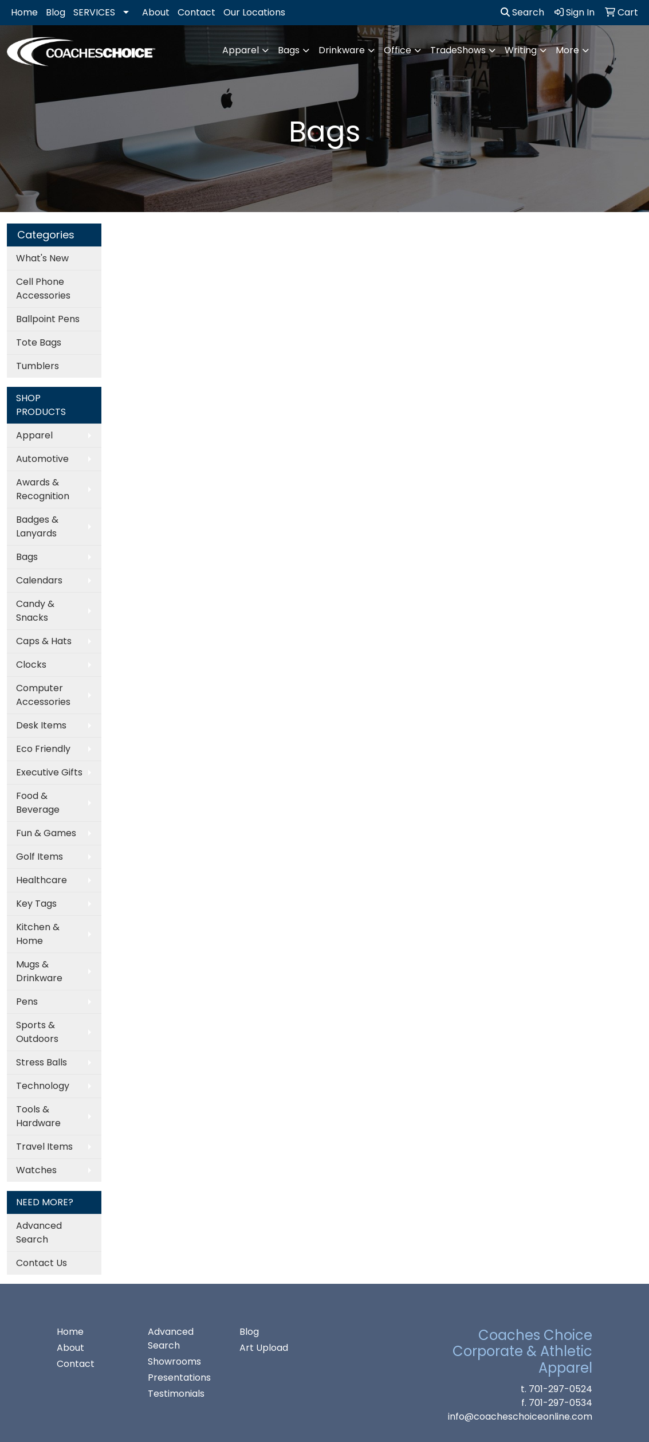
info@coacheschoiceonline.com (520, 1416)
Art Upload (263, 1347)
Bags (289, 50)
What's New (42, 258)
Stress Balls (41, 1062)
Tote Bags (38, 342)
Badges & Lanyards (37, 526)
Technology (42, 1085)
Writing (521, 50)
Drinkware (341, 50)
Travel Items (44, 1146)
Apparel (240, 50)
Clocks (31, 664)
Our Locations (254, 12)
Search (522, 12)
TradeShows (458, 50)
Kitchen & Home (38, 933)
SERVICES (94, 12)
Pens (27, 1001)
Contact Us (41, 1262)
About (156, 12)
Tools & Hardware (38, 1116)
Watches (36, 1170)
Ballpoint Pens (48, 319)
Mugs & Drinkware (39, 971)
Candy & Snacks (35, 610)
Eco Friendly (43, 748)
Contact (196, 12)
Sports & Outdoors (37, 1031)
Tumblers (37, 366)
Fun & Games (46, 833)
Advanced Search (39, 1232)
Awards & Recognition (42, 489)
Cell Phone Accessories (43, 288)
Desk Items (41, 725)
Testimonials (176, 1393)
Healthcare (41, 880)
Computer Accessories (43, 694)
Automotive (42, 458)
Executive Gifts (49, 772)
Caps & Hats (44, 641)
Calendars (39, 580)
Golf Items (39, 856)
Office (397, 50)
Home (24, 12)
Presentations (179, 1377)
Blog (55, 12)
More (567, 50)
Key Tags (36, 903)
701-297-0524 (560, 1389)
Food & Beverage (38, 802)
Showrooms (174, 1361)
